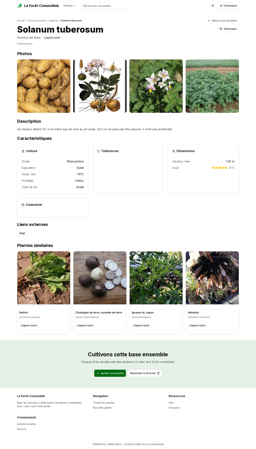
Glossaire (174, 404)
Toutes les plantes (103, 400)
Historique (228, 27)
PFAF (22, 232)
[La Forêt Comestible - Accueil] (38, 6)
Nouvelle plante (102, 404)
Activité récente (26, 421)
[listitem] (43, 85)
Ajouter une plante (110, 370)
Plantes (69, 5)
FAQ (171, 400)
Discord (21, 426)
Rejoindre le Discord (146, 371)
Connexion (228, 5)
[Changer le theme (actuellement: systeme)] (213, 5)
